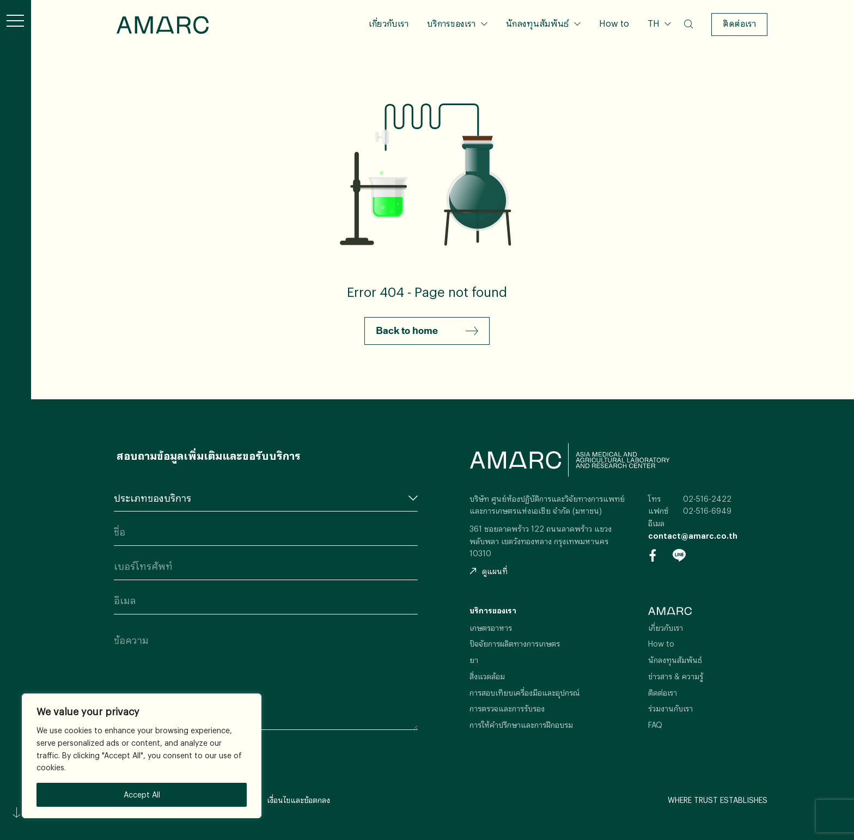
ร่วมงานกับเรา (670, 708)
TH (655, 23)
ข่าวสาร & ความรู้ (675, 676)
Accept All (142, 794)
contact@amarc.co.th (692, 535)
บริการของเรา (451, 23)
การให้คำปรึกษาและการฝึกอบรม (521, 725)
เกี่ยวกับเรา (388, 23)
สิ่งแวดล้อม (487, 676)
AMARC (163, 24)
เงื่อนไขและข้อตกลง (298, 800)
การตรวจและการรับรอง (507, 708)
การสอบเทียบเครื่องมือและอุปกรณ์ (524, 692)
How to (614, 23)
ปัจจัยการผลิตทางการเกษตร (514, 643)
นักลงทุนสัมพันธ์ (537, 23)
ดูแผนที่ (488, 571)
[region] (141, 755)
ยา (473, 660)
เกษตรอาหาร (490, 628)
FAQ (655, 725)
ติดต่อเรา (739, 23)
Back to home (427, 331)
